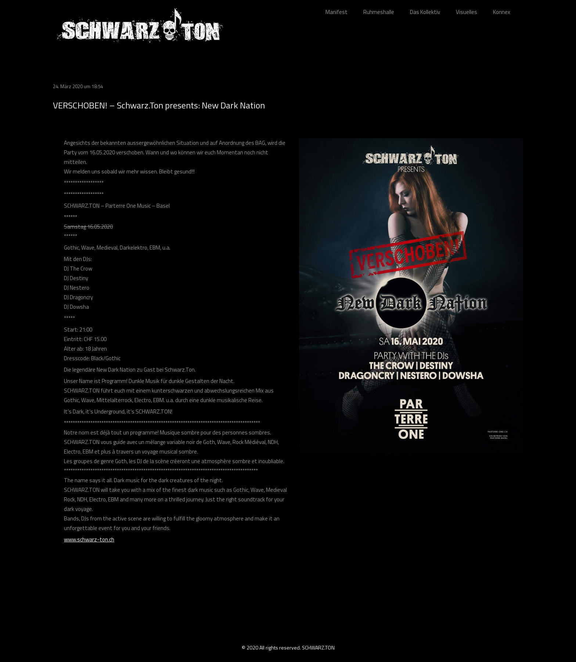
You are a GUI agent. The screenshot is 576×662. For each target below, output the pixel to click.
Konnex (501, 12)
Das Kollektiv (425, 12)
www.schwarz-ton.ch (89, 539)
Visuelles (466, 12)
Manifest (336, 12)
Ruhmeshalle (378, 12)
